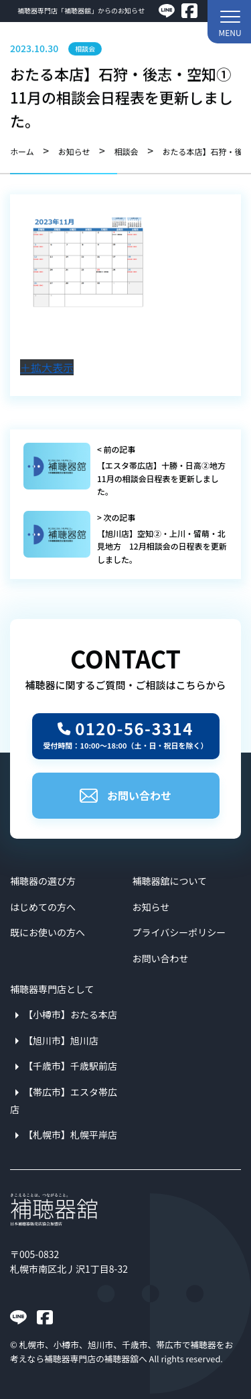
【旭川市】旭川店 (60, 1040)
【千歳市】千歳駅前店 (70, 1065)
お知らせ (151, 907)
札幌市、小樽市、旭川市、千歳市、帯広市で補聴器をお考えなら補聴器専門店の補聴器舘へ (121, 1351)
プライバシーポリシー (179, 932)
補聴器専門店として (52, 989)
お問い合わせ (125, 795)
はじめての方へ (43, 907)
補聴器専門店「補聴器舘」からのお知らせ (81, 10)
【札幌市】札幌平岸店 (70, 1134)
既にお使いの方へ (47, 932)
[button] (229, 21)
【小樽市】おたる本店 (70, 1014)
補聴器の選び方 (43, 880)
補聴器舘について (170, 880)
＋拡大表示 (47, 367)
